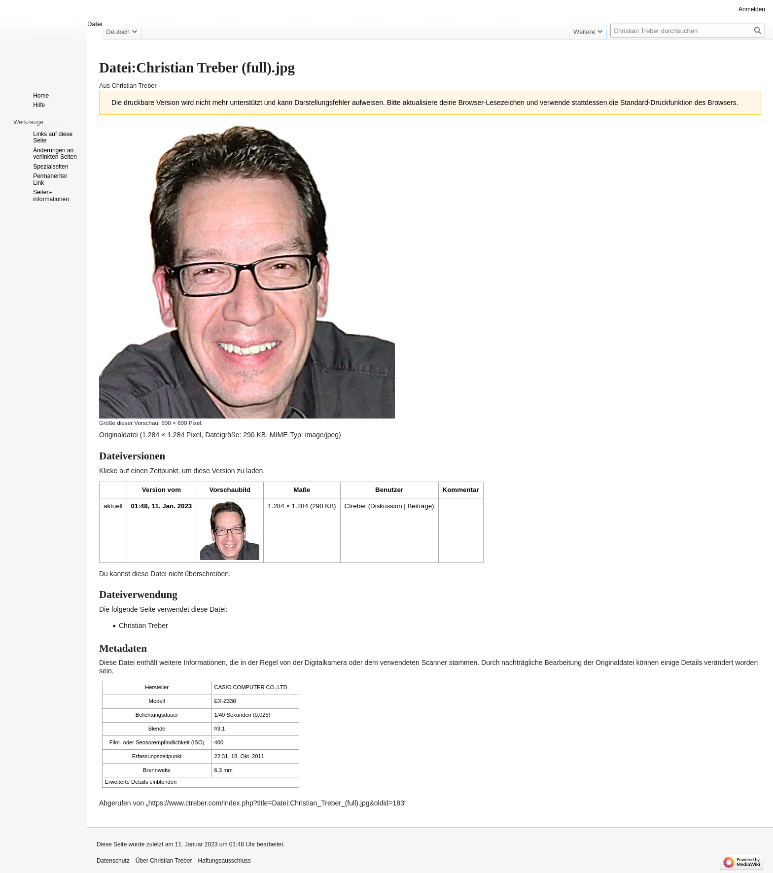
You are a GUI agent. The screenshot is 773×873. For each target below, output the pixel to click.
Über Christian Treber (164, 860)
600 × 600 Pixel (181, 422)
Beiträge (419, 506)
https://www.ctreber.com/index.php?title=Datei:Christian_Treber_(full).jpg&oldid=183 (276, 803)
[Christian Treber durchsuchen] (687, 30)
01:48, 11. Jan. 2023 (161, 506)
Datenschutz (113, 860)
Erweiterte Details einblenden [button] (141, 782)
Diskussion (386, 506)
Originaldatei (118, 435)
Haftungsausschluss (224, 860)
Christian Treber (143, 625)
